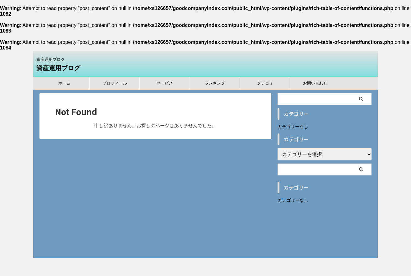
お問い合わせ (315, 83)
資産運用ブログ (58, 68)
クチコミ (265, 83)
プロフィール (114, 83)
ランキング (215, 83)
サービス (165, 83)
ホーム (64, 83)
